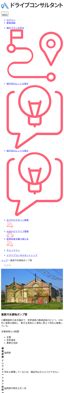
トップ (4, 260)
